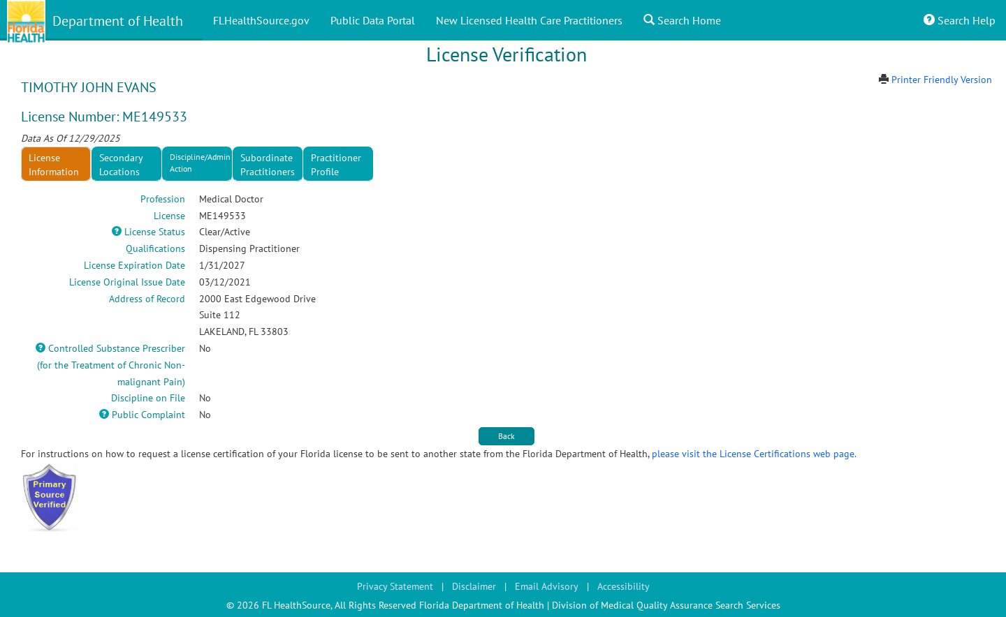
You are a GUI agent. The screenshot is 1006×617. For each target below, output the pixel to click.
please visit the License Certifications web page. (754, 453)
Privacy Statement (395, 586)
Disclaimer (474, 586)
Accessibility (623, 586)
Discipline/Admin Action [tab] (200, 162)
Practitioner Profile (336, 164)
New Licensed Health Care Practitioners (529, 20)
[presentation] (338, 164)
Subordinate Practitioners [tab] (267, 164)
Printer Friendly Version (941, 79)
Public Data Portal (372, 20)
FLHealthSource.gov (261, 20)
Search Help (960, 20)
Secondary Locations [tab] (121, 164)
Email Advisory (546, 586)
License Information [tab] (54, 164)
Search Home (682, 20)
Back (506, 436)
